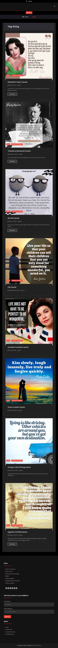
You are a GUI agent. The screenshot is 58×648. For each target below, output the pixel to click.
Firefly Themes (37, 645)
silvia (19, 85)
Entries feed (8, 629)
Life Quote (12, 287)
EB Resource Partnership (12, 574)
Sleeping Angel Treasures (12, 580)
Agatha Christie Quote (17, 532)
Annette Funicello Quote (18, 347)
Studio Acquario (9, 583)
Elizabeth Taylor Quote (17, 82)
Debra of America (10, 569)
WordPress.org (9, 634)
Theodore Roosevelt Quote (19, 151)
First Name (7, 601)
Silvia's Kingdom (9, 578)
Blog (8, 75)
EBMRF (7, 576)
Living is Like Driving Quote (19, 467)
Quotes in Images (17, 75)
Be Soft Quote (13, 218)
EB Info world (8, 571)
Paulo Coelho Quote (16, 407)
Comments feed (10, 632)
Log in (7, 627)
